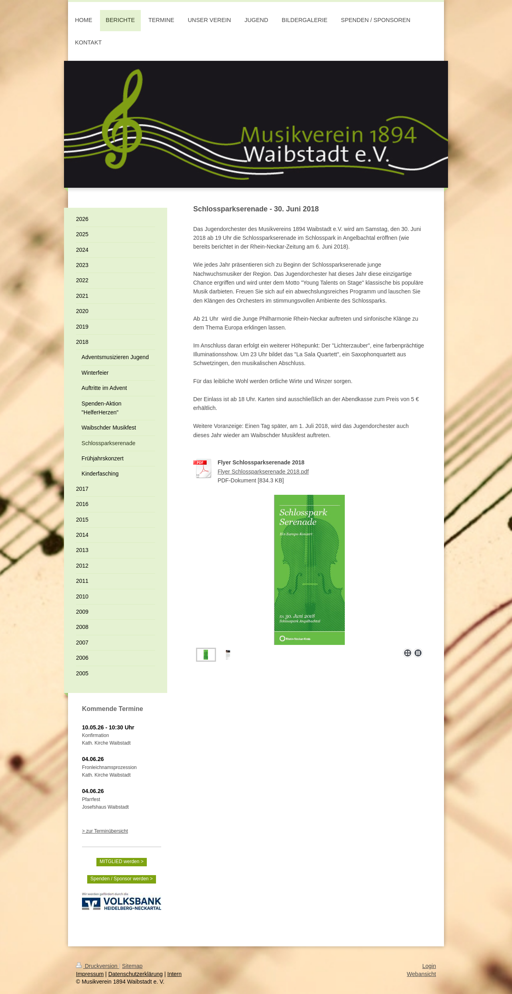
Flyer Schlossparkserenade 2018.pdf (263, 471)
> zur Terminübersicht (105, 831)
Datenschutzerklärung (135, 974)
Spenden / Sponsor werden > (121, 879)
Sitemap (132, 966)
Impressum (90, 974)
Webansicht (421, 974)
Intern (174, 974)
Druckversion (97, 966)
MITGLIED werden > (122, 861)
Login (429, 966)
